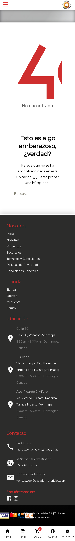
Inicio (10, 234)
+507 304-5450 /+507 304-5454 (37, 450)
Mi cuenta (14, 302)
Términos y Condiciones (23, 259)
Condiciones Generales (22, 271)
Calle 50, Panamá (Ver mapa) (36, 335)
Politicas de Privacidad (22, 265)
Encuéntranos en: (20, 492)
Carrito (11, 308)
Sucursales (14, 252)
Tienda (11, 289)
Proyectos (14, 246)
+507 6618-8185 (27, 465)
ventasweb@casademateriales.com (41, 480)
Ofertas (12, 296)
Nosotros (13, 240)
